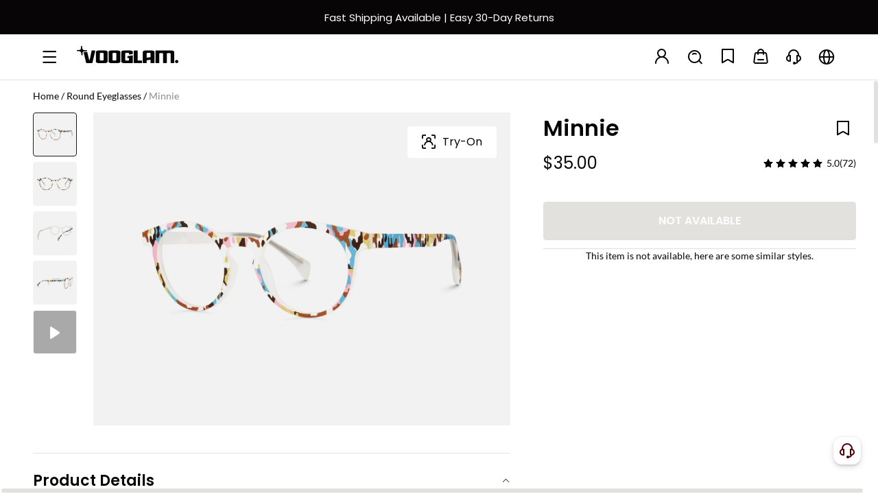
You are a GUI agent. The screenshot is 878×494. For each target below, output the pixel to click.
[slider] (793, 163)
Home (46, 96)
